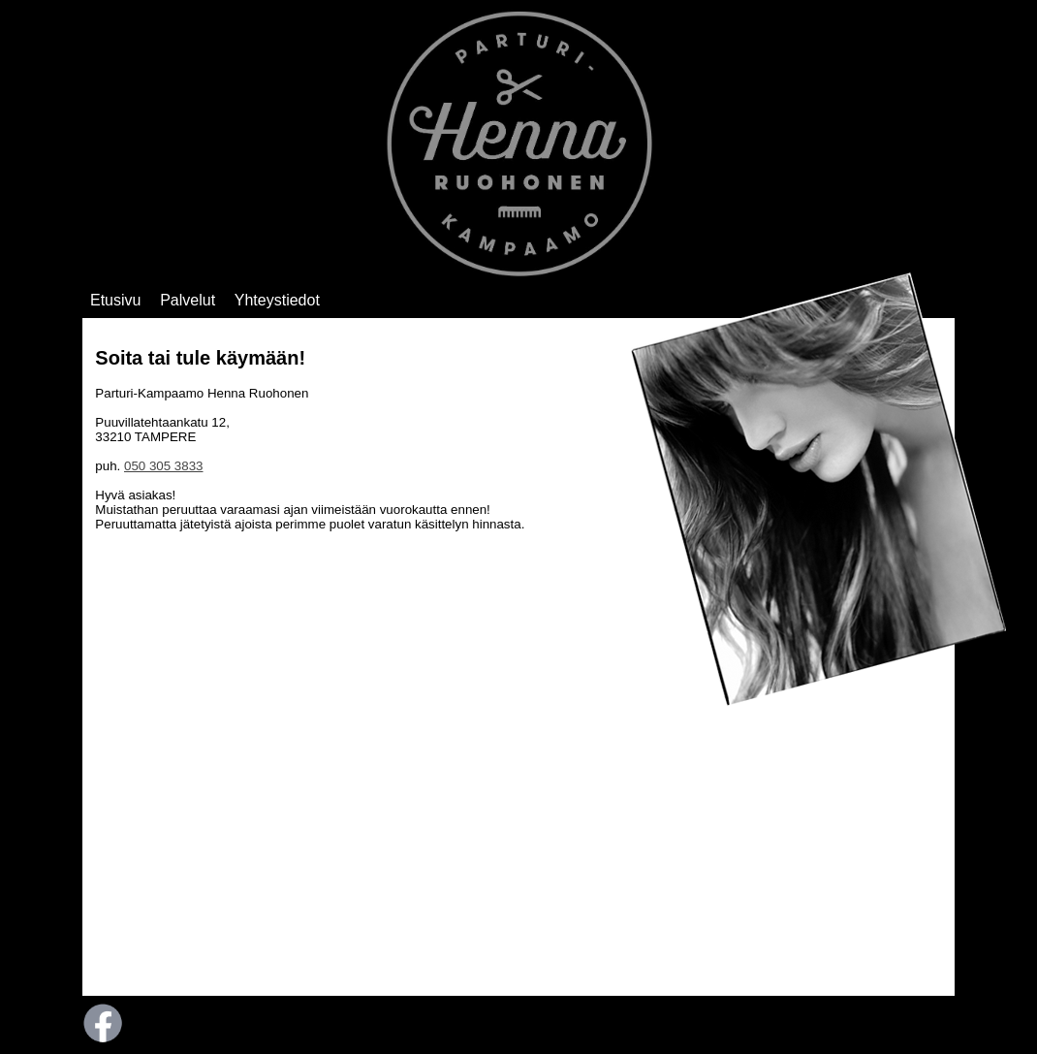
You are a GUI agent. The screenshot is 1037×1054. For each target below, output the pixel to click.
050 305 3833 (164, 466)
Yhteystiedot (277, 300)
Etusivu (115, 300)
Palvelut (187, 300)
